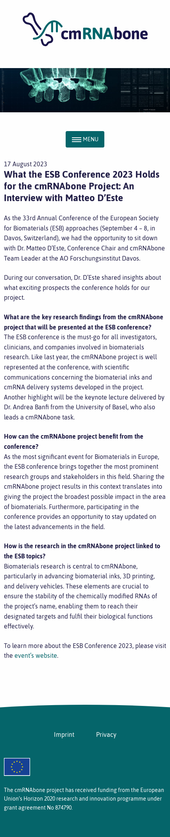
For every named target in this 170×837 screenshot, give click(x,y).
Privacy (106, 734)
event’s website (35, 655)
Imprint (64, 734)
